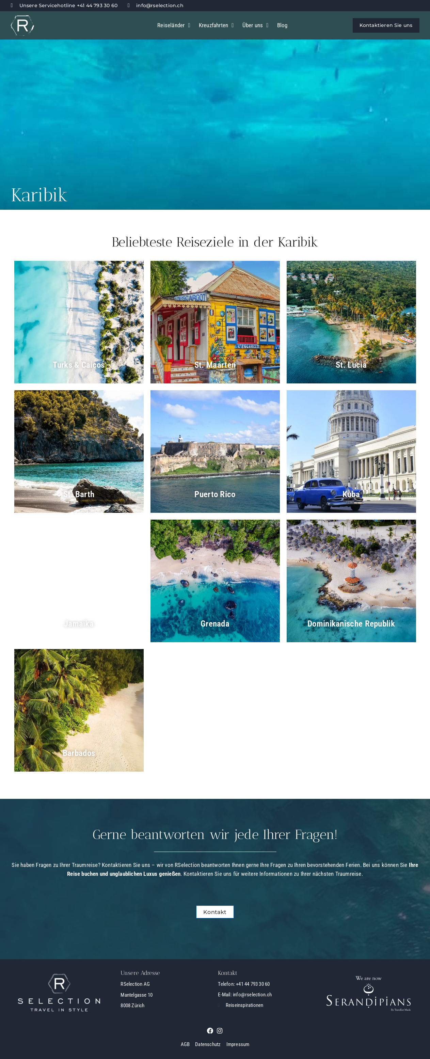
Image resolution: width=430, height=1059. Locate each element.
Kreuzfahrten (216, 25)
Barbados (79, 753)
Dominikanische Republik (351, 623)
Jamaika (79, 623)
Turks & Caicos (79, 365)
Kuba (351, 494)
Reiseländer (173, 25)
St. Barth (79, 494)
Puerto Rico (215, 494)
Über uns (255, 25)
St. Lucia (351, 365)
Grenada (215, 623)
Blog (282, 25)
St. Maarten (215, 365)
